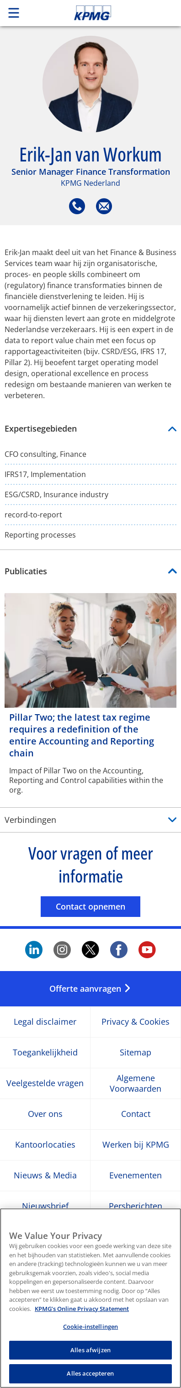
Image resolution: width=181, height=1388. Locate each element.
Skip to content (110, 13)
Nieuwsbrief (45, 1206)
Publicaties (26, 571)
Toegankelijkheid (45, 1052)
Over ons (45, 1114)
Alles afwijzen (90, 1354)
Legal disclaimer (45, 1021)
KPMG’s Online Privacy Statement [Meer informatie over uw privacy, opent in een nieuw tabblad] (82, 1313)
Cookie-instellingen (90, 1331)
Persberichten (135, 1206)
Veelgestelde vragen (45, 1083)
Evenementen (135, 1175)
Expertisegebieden (90, 428)
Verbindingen (30, 819)
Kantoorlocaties (45, 1144)
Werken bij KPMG (135, 1144)
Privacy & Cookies (135, 1021)
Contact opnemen (98, 906)
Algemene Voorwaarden (135, 1083)
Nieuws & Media (45, 1175)
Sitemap (135, 1052)
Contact (135, 1114)
